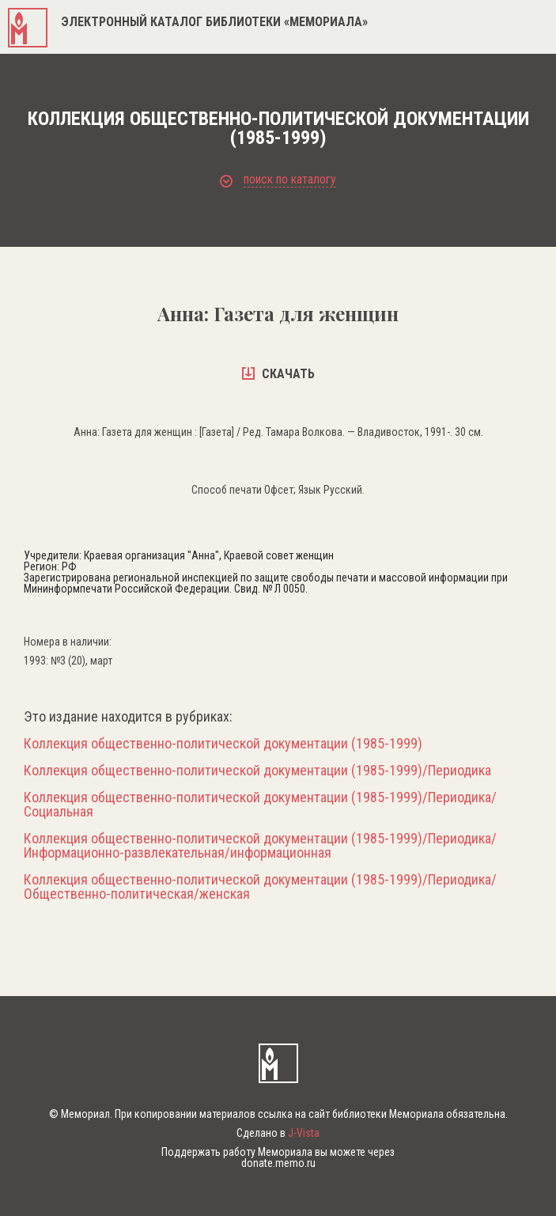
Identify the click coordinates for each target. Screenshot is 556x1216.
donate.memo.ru (278, 1163)
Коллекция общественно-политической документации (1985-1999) (223, 744)
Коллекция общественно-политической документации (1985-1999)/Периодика (257, 770)
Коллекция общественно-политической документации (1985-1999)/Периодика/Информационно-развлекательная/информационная (260, 846)
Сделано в (278, 1132)
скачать (278, 373)
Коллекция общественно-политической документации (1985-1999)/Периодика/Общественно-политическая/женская (260, 887)
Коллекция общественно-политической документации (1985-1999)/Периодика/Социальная (260, 804)
